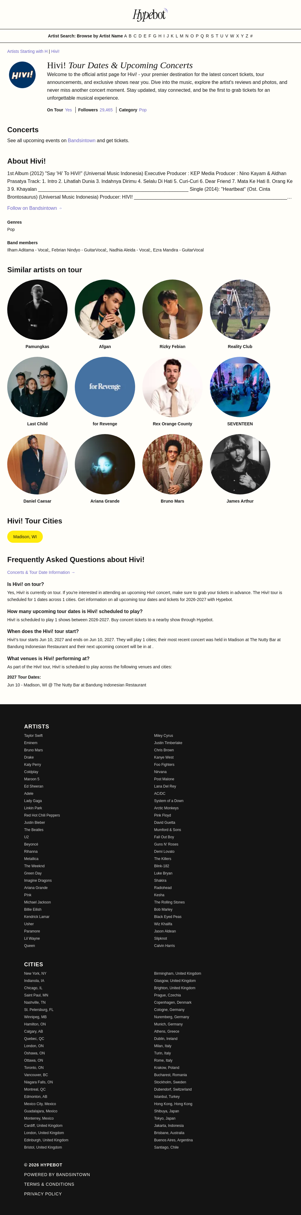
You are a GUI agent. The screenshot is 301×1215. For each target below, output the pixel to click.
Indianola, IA (34, 981)
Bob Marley (163, 909)
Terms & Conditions (49, 1184)
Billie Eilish (32, 909)
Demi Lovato (164, 851)
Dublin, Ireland (165, 1039)
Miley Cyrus (163, 736)
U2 (26, 837)
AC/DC (159, 793)
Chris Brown (164, 750)
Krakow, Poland (166, 1068)
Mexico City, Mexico (40, 1104)
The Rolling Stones (169, 902)
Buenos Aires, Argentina (173, 1140)
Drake (29, 757)
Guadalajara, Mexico (40, 1111)
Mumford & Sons (167, 830)
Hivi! (55, 51)
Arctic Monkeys (166, 808)
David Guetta (164, 822)
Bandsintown (82, 140)
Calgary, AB (33, 1031)
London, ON (34, 1046)
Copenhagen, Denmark (173, 1002)
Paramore (32, 931)
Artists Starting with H (28, 51)
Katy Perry (32, 765)
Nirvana (160, 772)
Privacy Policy (43, 1193)
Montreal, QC (35, 1089)
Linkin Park (33, 808)
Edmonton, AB (35, 1097)
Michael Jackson (37, 902)
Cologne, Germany (169, 1010)
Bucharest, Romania (170, 1075)
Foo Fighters (164, 765)
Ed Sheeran (33, 786)
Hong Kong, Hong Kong (173, 1104)
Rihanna (31, 851)
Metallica (31, 859)
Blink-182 (161, 866)
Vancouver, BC (36, 1075)
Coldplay (31, 772)
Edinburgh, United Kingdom (46, 1140)
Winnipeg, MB (35, 1017)
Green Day (33, 873)
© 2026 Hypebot (43, 1164)
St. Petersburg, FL (38, 1010)
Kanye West (163, 757)
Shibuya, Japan (166, 1111)
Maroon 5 (32, 779)
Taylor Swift (33, 736)
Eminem (30, 743)
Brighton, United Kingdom (174, 988)
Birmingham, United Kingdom (177, 973)
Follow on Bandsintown (34, 208)
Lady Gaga (33, 801)
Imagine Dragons (38, 880)
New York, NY (35, 973)
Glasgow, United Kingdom (175, 981)
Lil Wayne (32, 938)
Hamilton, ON (35, 1024)
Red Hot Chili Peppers (42, 815)
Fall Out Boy (164, 837)
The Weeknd (34, 866)
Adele (28, 793)
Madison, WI (25, 536)
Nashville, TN (35, 1002)
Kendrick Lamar (36, 917)
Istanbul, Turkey (167, 1097)
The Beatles (33, 830)
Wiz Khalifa (163, 924)
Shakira (160, 880)
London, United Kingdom (44, 1133)
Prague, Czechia (167, 995)
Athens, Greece (166, 1031)
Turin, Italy (162, 1053)
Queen (29, 946)
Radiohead (163, 888)
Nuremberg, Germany (171, 1017)
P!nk (27, 895)
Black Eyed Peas (168, 917)
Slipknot (160, 938)
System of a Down (168, 801)
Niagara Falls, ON (38, 1082)
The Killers (162, 859)
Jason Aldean (165, 931)
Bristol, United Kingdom (43, 1147)
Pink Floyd (162, 815)
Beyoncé (31, 844)
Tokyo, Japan (165, 1118)
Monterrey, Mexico (39, 1118)
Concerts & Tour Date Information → (41, 572)
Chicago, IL (33, 988)
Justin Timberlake (168, 743)
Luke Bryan (163, 873)
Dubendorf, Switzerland (173, 1089)
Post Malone (164, 779)
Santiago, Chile (166, 1147)
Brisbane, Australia (169, 1133)
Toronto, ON (34, 1068)
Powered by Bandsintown (57, 1174)
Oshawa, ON (34, 1053)
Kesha (159, 895)
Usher (29, 924)
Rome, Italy (163, 1060)
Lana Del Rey (165, 786)
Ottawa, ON (33, 1060)
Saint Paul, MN (36, 995)
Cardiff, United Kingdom (43, 1126)
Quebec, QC (34, 1039)
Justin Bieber (34, 822)
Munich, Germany (168, 1024)
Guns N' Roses (166, 844)
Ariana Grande (36, 888)
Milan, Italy (162, 1046)
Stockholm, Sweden (170, 1082)
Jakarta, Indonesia (169, 1126)
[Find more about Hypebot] (150, 14)
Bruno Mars (33, 750)
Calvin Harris (164, 946)
